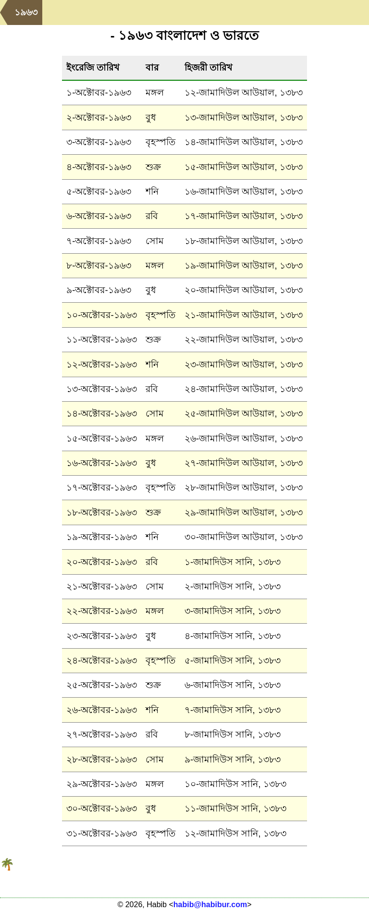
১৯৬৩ (25, 12)
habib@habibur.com (210, 904)
